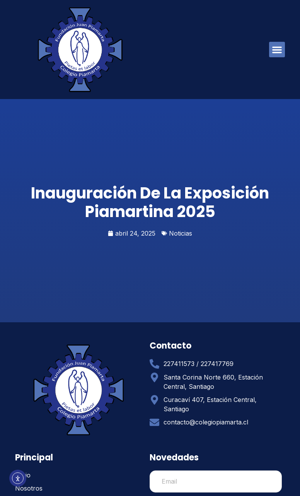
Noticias (180, 233)
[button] (277, 50)
